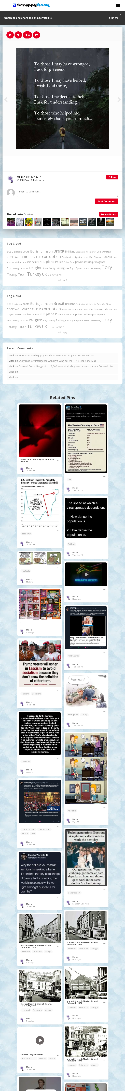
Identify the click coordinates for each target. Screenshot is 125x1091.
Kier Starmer (44, 829)
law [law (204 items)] (24, 262)
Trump (84, 714)
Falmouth (83, 948)
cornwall (72, 948)
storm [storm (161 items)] (86, 268)
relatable (26, 571)
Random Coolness (80, 903)
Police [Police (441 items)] (59, 262)
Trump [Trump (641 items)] (12, 274)
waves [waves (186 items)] (55, 274)
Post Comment (107, 201)
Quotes (28, 214)
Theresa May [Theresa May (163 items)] (95, 268)
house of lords (28, 829)
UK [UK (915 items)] (44, 274)
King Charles (73, 655)
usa (69, 479)
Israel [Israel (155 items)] (86, 257)
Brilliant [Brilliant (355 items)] (70, 251)
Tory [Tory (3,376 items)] (107, 267)
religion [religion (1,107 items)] (36, 267)
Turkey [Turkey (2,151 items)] (34, 274)
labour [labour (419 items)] (108, 257)
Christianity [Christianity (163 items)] (91, 252)
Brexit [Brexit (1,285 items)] (58, 251)
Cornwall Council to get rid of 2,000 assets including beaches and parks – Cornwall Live (66, 366)
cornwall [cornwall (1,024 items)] (14, 256)
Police (52, 1058)
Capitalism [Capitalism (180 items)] (80, 252)
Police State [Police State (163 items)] (69, 262)
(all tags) (62, 280)
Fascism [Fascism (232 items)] (66, 257)
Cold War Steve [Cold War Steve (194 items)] (104, 251)
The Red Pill (31, 470)
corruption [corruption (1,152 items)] (51, 256)
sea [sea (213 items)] (67, 268)
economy (26, 533)
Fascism (25, 693)
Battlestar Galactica (29, 1058)
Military (42, 1058)
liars (33, 833)
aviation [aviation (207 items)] (18, 251)
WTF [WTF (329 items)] (61, 274)
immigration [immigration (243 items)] (76, 257)
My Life (29, 582)
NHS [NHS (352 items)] (42, 262)
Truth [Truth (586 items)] (22, 274)
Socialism (36, 693)
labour (25, 833)
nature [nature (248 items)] (35, 262)
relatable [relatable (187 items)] (24, 268)
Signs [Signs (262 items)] (72, 268)
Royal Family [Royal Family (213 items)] (49, 268)
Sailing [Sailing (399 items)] (60, 268)
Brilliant (71, 544)
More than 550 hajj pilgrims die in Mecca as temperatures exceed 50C (57, 355)
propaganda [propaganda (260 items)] (98, 262)
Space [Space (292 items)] (79, 268)
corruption (73, 714)
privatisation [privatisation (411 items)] (83, 262)
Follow (112, 177)
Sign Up (113, 17)
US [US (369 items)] (49, 275)
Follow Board (108, 214)
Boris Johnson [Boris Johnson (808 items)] (41, 251)
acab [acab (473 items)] (10, 251)
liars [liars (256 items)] (29, 262)
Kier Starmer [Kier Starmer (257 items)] (96, 257)
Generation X (74, 892)
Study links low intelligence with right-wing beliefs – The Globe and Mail (57, 360)
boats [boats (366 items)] (26, 251)
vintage (94, 948)
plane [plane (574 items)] (50, 261)
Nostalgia (76, 599)
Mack (29, 468)
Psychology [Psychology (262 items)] (13, 268)
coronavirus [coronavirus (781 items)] (31, 256)
